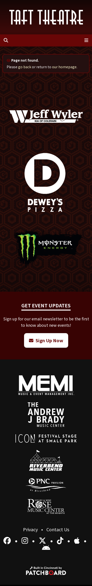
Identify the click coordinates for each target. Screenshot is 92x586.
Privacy (31, 529)
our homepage (64, 66)
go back (24, 66)
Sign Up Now (46, 340)
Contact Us (57, 529)
